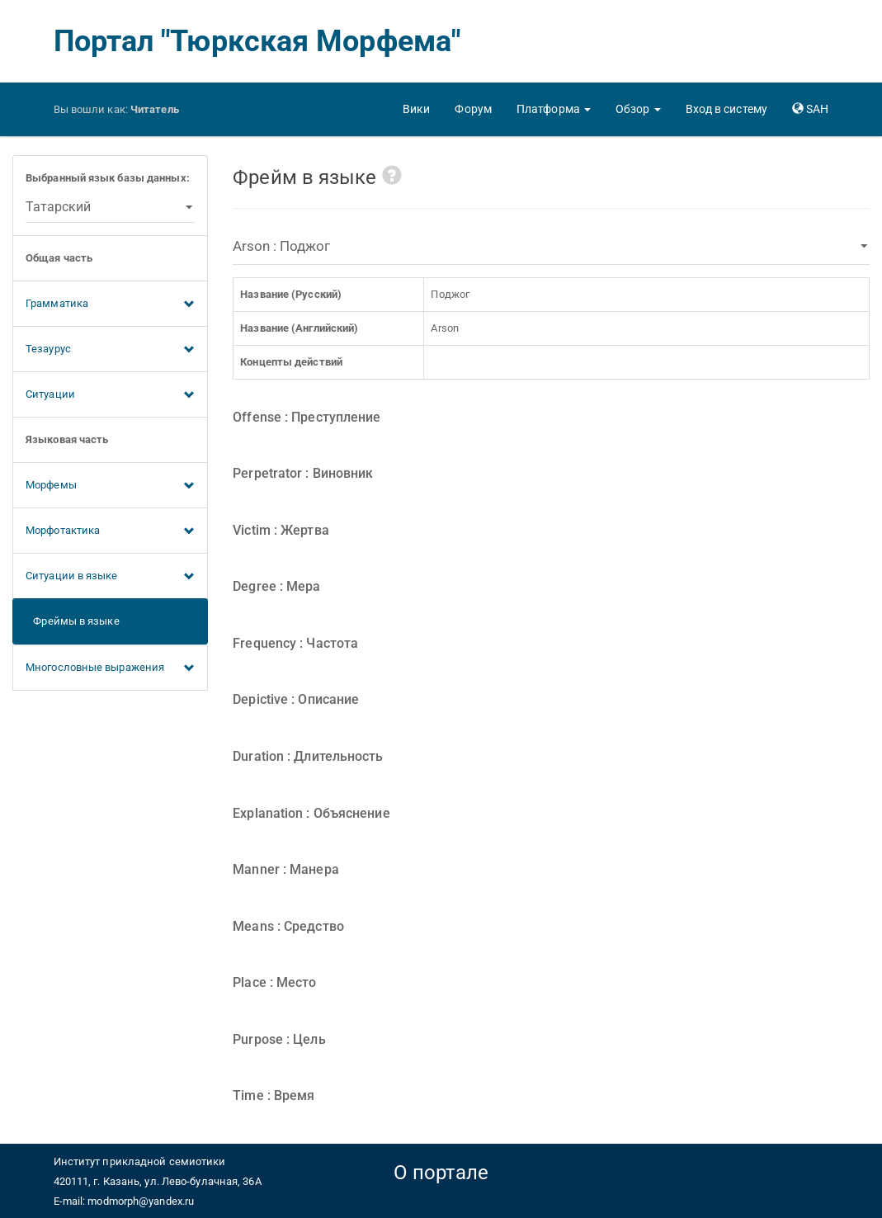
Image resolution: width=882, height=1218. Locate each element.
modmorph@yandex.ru (140, 1201)
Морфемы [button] (110, 486)
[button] (553, 109)
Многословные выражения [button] (110, 668)
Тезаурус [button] (110, 350)
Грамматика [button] (110, 304)
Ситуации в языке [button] (110, 577)
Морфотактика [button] (110, 531)
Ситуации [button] (110, 395)
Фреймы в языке (73, 621)
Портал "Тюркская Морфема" (257, 41)
